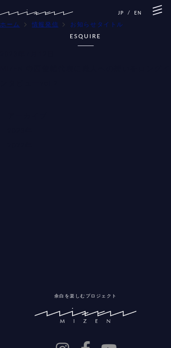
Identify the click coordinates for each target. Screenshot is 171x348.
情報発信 (45, 24)
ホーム (10, 24)
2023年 (20, 130)
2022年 (20, 145)
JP (121, 13)
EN (138, 13)
